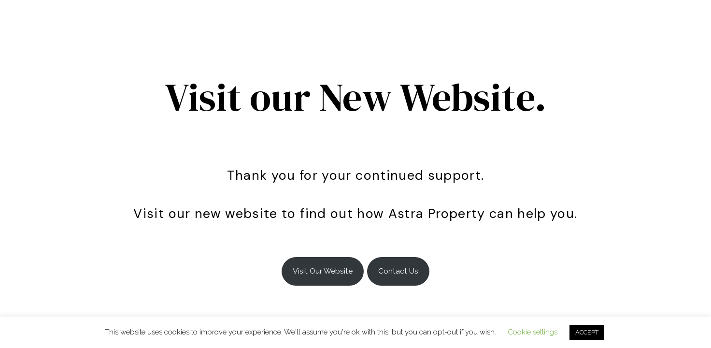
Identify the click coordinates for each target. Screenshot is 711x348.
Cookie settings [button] (532, 332)
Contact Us (398, 271)
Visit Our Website (323, 271)
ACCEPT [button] (586, 332)
